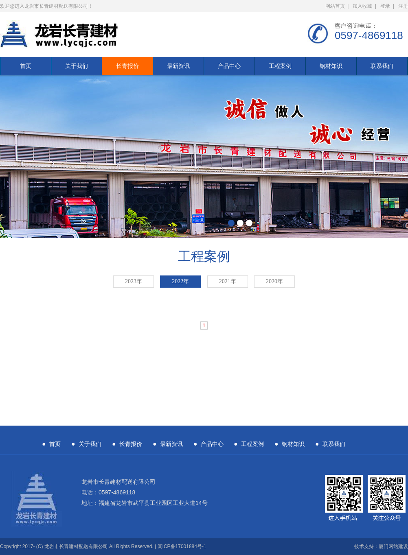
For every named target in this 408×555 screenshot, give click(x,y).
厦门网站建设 (393, 546)
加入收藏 (362, 6)
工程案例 (280, 66)
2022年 (180, 281)
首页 (25, 66)
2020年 (274, 281)
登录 (385, 6)
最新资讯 (178, 66)
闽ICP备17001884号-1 (182, 546)
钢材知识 (331, 66)
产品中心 (229, 66)
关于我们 (76, 66)
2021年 (227, 281)
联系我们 (382, 66)
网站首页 (335, 6)
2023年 (133, 281)
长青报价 (127, 66)
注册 (403, 6)
